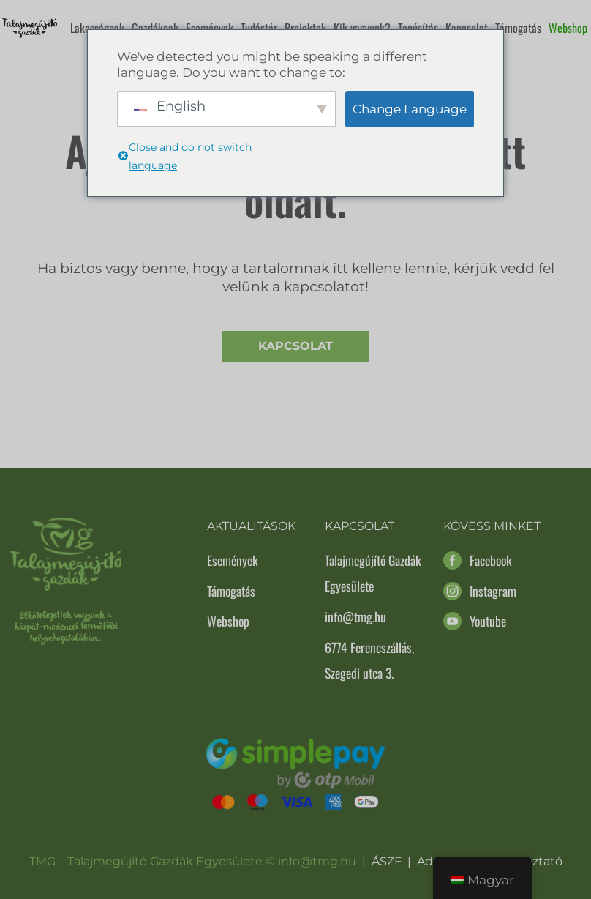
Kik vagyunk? (362, 28)
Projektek (305, 28)
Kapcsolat (466, 28)
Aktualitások (251, 526)
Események (209, 28)
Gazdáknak (155, 28)
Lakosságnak (97, 28)
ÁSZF (387, 861)
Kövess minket (492, 526)
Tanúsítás (418, 28)
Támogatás (518, 28)
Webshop (568, 28)
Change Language (410, 109)
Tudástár (259, 28)
